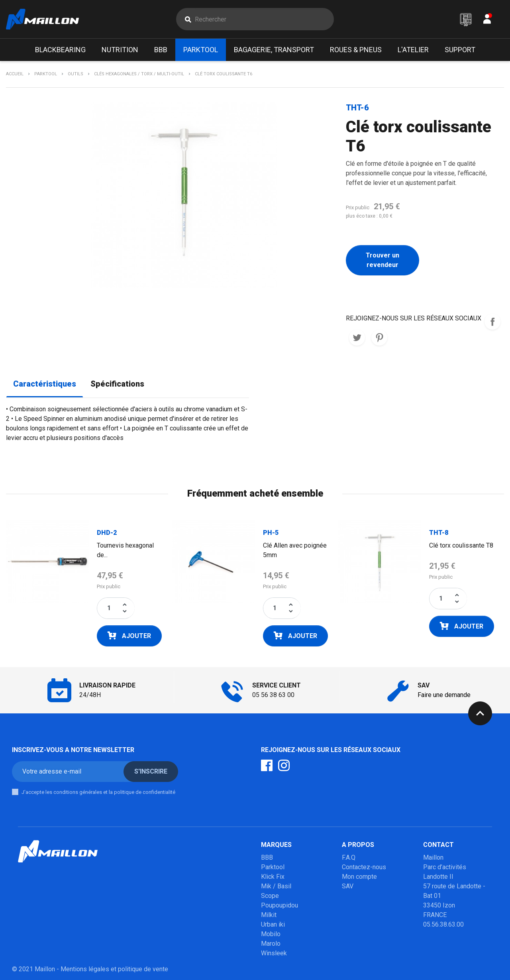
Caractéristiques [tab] (44, 384)
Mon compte (359, 876)
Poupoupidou (279, 905)
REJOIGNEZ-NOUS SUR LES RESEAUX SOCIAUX (492, 322)
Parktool (272, 867)
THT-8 (438, 532)
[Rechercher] (264, 19)
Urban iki (273, 924)
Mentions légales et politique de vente (114, 969)
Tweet (357, 338)
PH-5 (271, 532)
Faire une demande (444, 695)
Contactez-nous (364, 867)
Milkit (269, 915)
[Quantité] (108, 608)
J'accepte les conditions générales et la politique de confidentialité (98, 792)
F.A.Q (348, 857)
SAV (347, 886)
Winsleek (274, 953)
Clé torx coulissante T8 (461, 545)
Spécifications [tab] (117, 384)
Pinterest (379, 338)
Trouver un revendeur (382, 260)
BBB (267, 857)
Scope (270, 895)
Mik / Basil (276, 886)
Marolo (270, 943)
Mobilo (270, 934)
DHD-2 (107, 532)
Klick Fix (272, 876)
